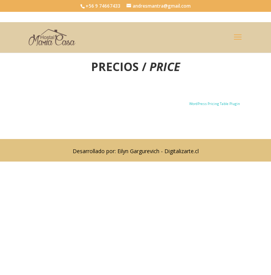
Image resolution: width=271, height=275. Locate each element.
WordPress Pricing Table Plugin (214, 103)
